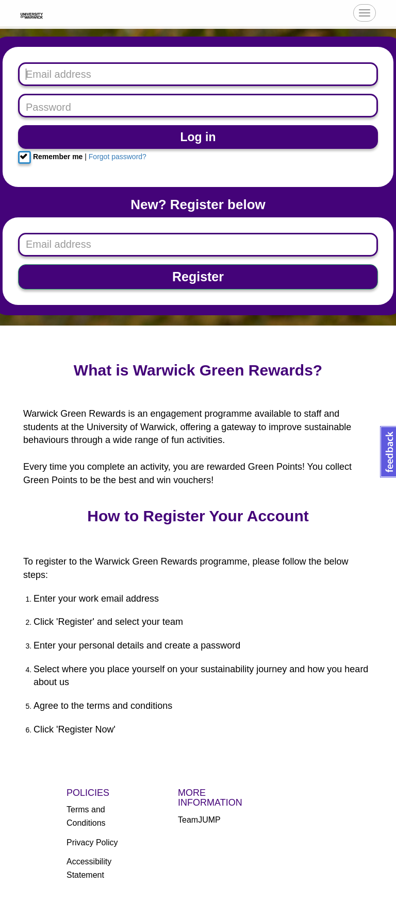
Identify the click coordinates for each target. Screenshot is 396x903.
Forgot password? (117, 156)
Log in (198, 137)
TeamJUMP (199, 819)
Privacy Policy (92, 842)
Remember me (50, 157)
